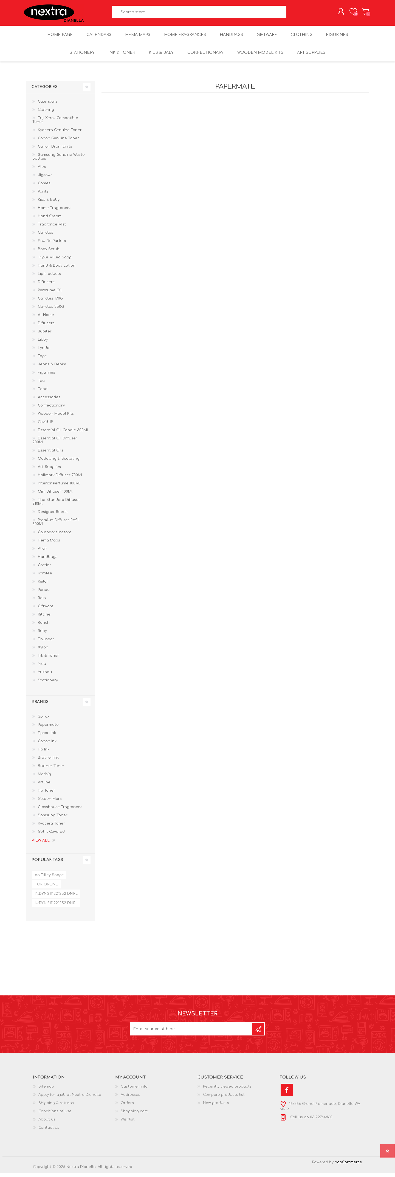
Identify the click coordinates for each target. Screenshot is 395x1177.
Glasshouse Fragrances (60, 811)
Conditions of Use (55, 1115)
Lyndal (44, 352)
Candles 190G (50, 302)
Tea (41, 384)
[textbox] (199, 14)
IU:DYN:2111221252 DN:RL (56, 907)
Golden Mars (50, 803)
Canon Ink (47, 745)
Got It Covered (51, 835)
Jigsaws (45, 179)
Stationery (48, 684)
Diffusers (46, 286)
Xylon (43, 651)
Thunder (46, 643)
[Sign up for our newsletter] (191, 1032)
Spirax (43, 720)
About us (46, 1123)
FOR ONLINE (46, 888)
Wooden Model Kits (56, 417)
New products (216, 1107)
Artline (44, 786)
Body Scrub (49, 253)
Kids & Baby (49, 203)
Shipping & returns (56, 1107)
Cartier (44, 569)
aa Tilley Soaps (49, 879)
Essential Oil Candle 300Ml (63, 434)
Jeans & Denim (52, 368)
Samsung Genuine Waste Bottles (58, 160)
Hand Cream (49, 220)
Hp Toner (46, 794)
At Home (46, 319)
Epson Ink (47, 737)
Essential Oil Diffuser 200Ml (54, 444)
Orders (127, 1107)
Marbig (44, 778)
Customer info (134, 1090)
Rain (42, 602)
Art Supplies (49, 471)
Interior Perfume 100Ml (59, 487)
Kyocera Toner (51, 827)
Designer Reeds (52, 516)
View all (41, 844)
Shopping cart (363, 13)
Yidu (42, 668)
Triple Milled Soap (55, 261)
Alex (42, 171)
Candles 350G (51, 310)
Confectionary (51, 409)
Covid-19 (45, 426)
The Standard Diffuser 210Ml (56, 505)
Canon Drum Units (55, 150)
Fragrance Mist (52, 228)
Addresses (130, 1098)
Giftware (45, 610)
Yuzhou (45, 676)
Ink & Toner (48, 659)
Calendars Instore (55, 536)
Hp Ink (43, 753)
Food (42, 393)
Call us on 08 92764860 (310, 1121)
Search (292, 14)
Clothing (46, 113)
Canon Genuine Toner (58, 142)
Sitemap (46, 1090)
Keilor (43, 585)
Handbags (47, 561)
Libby (43, 343)
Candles (45, 236)
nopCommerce (348, 1166)
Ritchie (44, 618)
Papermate (48, 728)
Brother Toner (51, 770)
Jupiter (45, 335)
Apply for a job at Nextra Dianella (69, 1098)
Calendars (47, 105)
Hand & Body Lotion (56, 269)
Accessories (49, 401)
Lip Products (49, 278)
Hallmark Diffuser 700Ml (60, 479)
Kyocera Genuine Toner (60, 134)
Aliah (42, 552)
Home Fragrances (54, 212)
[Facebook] (287, 1094)
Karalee (45, 577)
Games (44, 187)
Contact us (48, 1131)
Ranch (44, 626)
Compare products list (224, 1098)
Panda (44, 593)
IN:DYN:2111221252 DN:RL (56, 897)
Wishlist (128, 1123)
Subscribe (258, 1032)
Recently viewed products (227, 1090)
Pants (43, 195)
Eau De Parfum (52, 245)
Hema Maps (49, 544)
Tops (42, 360)
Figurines (46, 376)
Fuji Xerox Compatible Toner (55, 124)
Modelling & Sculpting (59, 462)
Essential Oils (50, 454)
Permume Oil (50, 294)
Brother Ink (48, 761)
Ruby (42, 635)
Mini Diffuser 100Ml (55, 495)
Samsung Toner (52, 819)
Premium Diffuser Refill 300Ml (56, 526)
